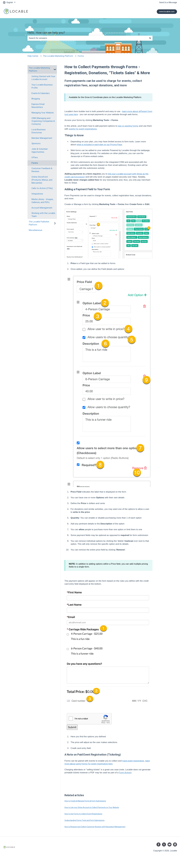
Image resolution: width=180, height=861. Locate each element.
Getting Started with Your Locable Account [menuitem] (43, 78)
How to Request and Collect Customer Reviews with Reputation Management (94, 827)
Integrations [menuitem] (37, 193)
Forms (81, 56)
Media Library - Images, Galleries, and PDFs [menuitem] (42, 200)
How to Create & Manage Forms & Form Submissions (85, 801)
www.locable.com (166, 11)
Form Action (125, 772)
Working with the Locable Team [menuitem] (43, 214)
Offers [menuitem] (35, 157)
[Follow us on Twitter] (164, 844)
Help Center (33, 56)
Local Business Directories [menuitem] (39, 131)
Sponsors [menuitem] (36, 143)
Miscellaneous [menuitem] (35, 230)
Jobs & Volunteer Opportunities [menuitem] (40, 150)
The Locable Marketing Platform (58, 56)
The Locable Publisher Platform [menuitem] (39, 223)
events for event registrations (83, 129)
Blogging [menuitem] (36, 98)
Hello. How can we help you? (46, 32)
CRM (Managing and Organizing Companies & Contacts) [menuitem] (43, 121)
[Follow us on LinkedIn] (175, 844)
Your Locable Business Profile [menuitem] (42, 86)
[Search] (150, 38)
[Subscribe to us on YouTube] (170, 844)
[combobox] (88, 38)
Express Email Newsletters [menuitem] (38, 105)
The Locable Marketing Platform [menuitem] (39, 69)
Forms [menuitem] (35, 163)
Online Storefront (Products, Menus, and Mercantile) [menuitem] (42, 180)
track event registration (133, 761)
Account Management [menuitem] (42, 207)
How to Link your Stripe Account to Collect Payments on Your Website (91, 807)
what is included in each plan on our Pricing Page (99, 144)
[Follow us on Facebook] (158, 844)
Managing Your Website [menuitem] (43, 112)
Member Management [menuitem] (42, 138)
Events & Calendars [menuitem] (41, 93)
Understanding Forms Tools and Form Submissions (84, 820)
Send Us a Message (168, 2)
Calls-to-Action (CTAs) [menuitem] (42, 188)
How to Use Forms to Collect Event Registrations (83, 814)
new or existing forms (128, 126)
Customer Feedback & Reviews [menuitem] (42, 170)
